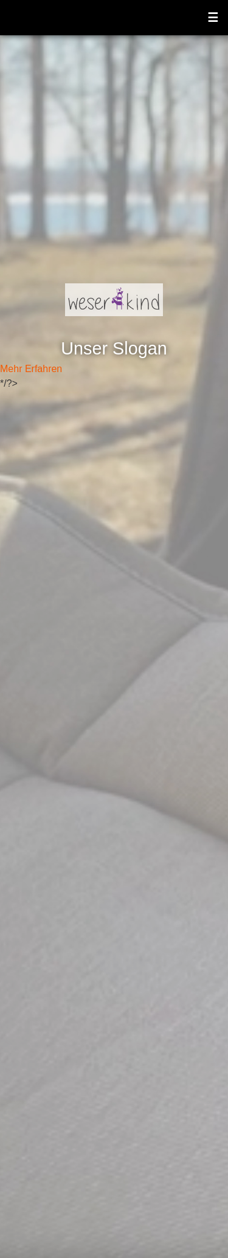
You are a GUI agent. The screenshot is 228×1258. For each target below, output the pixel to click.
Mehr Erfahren (31, 369)
